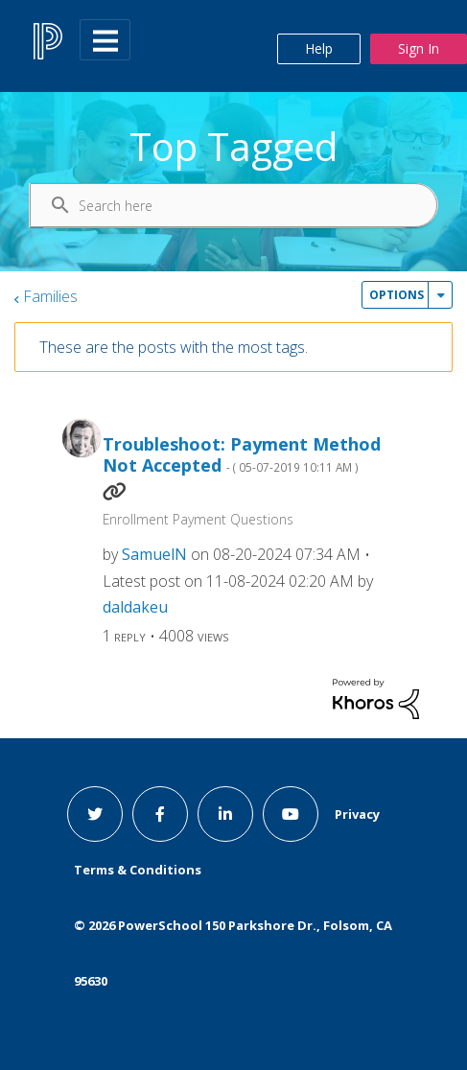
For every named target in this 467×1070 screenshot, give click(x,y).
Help (319, 48)
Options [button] (396, 295)
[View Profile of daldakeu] (135, 606)
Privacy (357, 814)
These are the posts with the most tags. (173, 347)
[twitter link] (95, 814)
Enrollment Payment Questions (198, 519)
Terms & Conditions (137, 869)
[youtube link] (290, 814)
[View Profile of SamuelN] (154, 554)
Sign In (418, 48)
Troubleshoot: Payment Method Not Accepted (242, 455)
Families (50, 296)
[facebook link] (160, 814)
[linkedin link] (225, 814)
